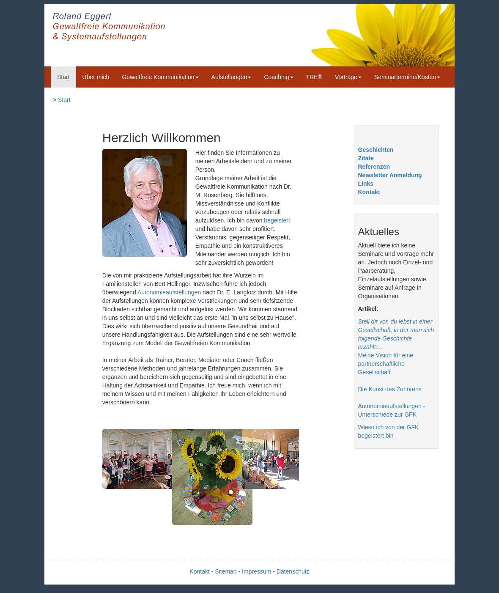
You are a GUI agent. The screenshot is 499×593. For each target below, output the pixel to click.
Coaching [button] (278, 77)
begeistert (277, 220)
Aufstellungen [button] (231, 77)
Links (366, 183)
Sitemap (225, 571)
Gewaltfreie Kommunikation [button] (160, 77)
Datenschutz (293, 571)
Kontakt (369, 192)
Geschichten (376, 149)
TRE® (314, 77)
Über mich (96, 77)
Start (63, 77)
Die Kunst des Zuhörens (390, 389)
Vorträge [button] (348, 77)
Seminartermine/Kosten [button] (407, 77)
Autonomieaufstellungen (169, 292)
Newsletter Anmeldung (390, 175)
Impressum (256, 571)
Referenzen (374, 166)
